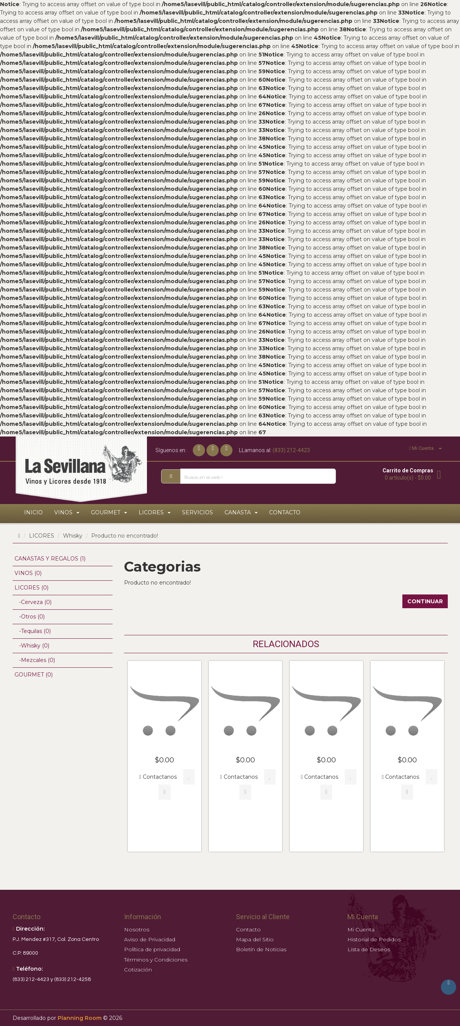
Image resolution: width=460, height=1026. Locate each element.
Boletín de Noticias (261, 949)
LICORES (41, 535)
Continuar (425, 601)
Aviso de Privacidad (149, 939)
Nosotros (136, 929)
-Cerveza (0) (33, 602)
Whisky (72, 535)
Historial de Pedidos (374, 939)
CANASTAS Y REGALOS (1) (50, 558)
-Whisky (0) (32, 645)
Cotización (138, 969)
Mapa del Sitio (255, 939)
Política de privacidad (152, 949)
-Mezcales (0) (35, 660)
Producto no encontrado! (124, 535)
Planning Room (80, 1018)
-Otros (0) (30, 616)
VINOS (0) (28, 573)
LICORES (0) (31, 587)
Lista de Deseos (368, 949)
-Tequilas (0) (33, 631)
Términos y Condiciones (155, 959)
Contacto (248, 929)
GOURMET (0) (34, 674)
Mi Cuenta (360, 929)
